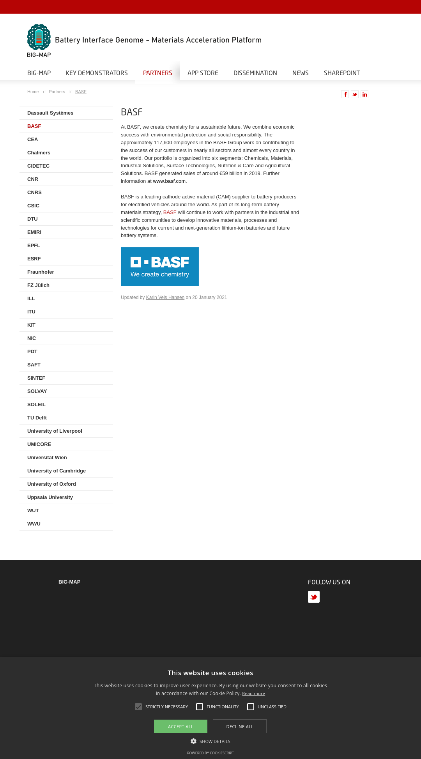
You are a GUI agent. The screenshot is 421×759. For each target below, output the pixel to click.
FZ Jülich (38, 285)
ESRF (34, 259)
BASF (81, 91)
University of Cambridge (56, 471)
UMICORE (39, 444)
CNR (32, 179)
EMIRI (34, 232)
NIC (31, 338)
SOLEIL (36, 404)
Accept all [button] (180, 726)
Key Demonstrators (97, 72)
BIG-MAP (39, 72)
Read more (253, 693)
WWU (34, 524)
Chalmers (38, 153)
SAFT (34, 365)
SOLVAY (37, 391)
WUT (33, 510)
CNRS (34, 192)
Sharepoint (342, 72)
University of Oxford (51, 484)
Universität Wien (47, 457)
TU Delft (37, 418)
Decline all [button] (240, 726)
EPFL (33, 245)
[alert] (210, 708)
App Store (203, 72)
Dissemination (255, 72)
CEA (32, 139)
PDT (32, 351)
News (300, 72)
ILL (31, 298)
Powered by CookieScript (210, 752)
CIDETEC (38, 166)
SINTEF (36, 378)
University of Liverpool (54, 431)
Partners (157, 72)
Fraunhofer (40, 272)
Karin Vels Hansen (165, 297)
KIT (31, 325)
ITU (31, 312)
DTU (32, 219)
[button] (210, 740)
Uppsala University (50, 497)
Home (33, 91)
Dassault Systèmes (50, 113)
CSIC (33, 206)
